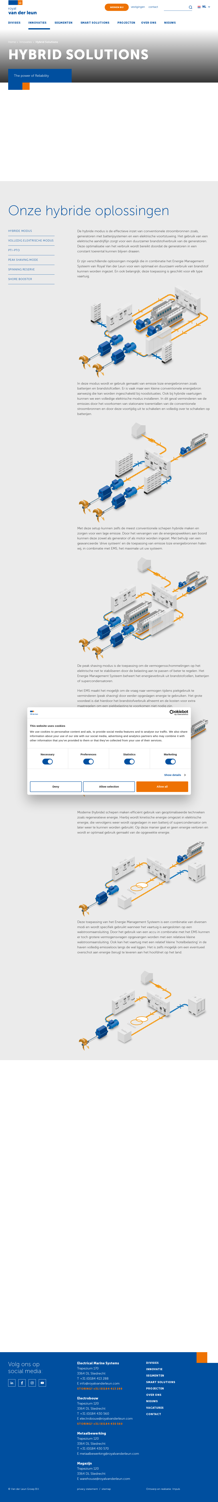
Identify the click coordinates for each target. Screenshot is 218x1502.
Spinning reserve (21, 269)
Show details (172, 774)
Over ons (153, 1395)
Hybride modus (20, 230)
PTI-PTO (14, 250)
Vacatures (155, 1407)
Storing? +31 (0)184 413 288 (99, 1388)
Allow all (162, 786)
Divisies (152, 1363)
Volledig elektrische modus (31, 240)
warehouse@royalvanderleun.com (105, 1478)
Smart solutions (160, 1382)
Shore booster (20, 279)
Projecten (155, 1388)
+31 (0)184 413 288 (94, 1378)
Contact (153, 1414)
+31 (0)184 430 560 (94, 1413)
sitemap (106, 1489)
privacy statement (87, 1489)
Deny (56, 786)
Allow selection (109, 786)
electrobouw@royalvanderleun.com (106, 1418)
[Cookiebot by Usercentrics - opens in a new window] (172, 712)
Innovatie (154, 1369)
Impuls (176, 1489)
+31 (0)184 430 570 (94, 1448)
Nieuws (152, 1401)
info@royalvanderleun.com (99, 1383)
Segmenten (155, 1375)
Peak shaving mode (23, 259)
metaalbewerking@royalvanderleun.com (109, 1453)
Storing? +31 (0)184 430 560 (100, 1423)
